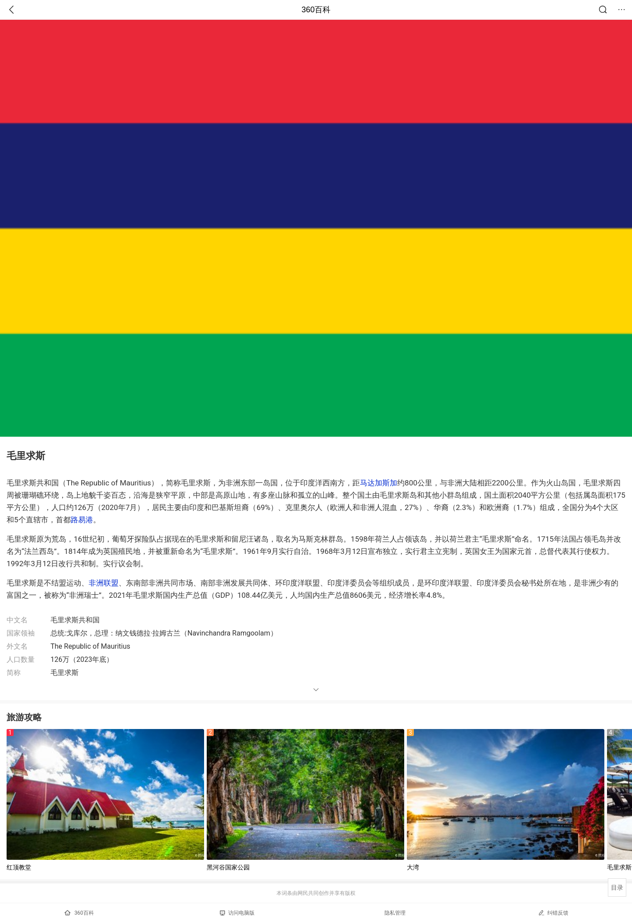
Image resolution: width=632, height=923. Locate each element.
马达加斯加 (378, 482)
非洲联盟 (103, 582)
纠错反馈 (553, 912)
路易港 (82, 519)
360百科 (316, 9)
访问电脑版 (237, 913)
